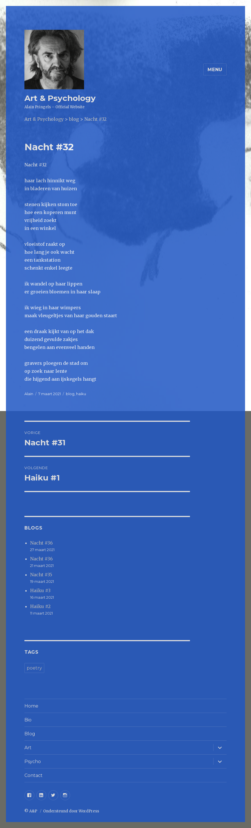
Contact (33, 775)
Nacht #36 (41, 543)
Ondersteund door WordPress (71, 811)
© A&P (31, 811)
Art (28, 747)
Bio (28, 720)
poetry (34, 668)
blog (70, 393)
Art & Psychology (60, 98)
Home (31, 706)
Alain (28, 393)
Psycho (32, 761)
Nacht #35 (41, 574)
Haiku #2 (40, 606)
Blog (29, 733)
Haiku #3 (40, 590)
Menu (215, 69)
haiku (81, 393)
